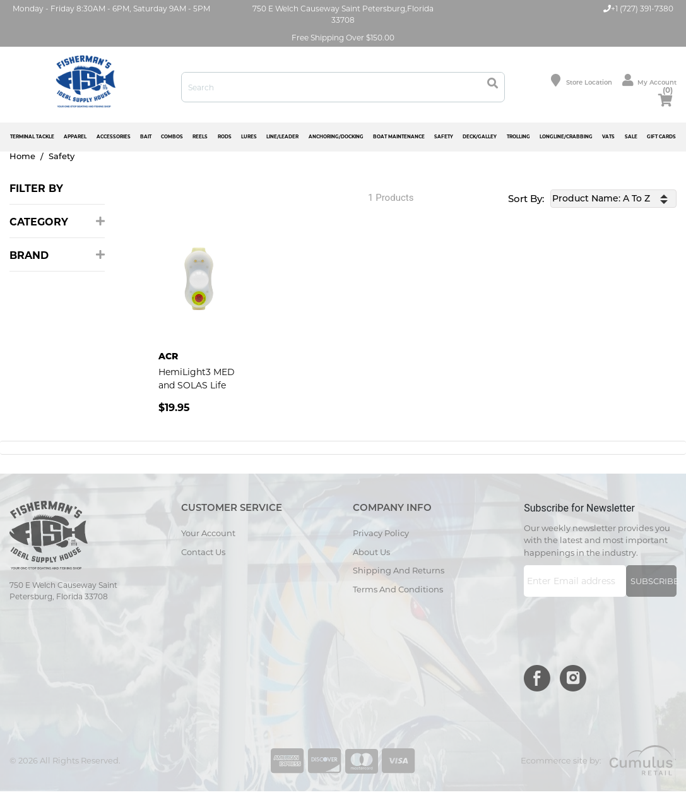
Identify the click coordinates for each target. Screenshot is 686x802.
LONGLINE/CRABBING (566, 137)
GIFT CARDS (661, 137)
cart (665, 98)
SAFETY (443, 137)
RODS (225, 137)
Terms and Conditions (398, 589)
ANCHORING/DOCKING (336, 137)
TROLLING (518, 137)
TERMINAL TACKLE (32, 137)
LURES (249, 137)
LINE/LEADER (282, 137)
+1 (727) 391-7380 (638, 8)
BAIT (145, 137)
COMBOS (172, 137)
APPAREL (75, 137)
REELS (200, 137)
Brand (57, 255)
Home (22, 156)
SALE (631, 137)
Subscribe (653, 581)
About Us (371, 552)
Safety (61, 156)
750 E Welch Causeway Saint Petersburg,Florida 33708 (343, 14)
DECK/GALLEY (480, 137)
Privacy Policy (381, 533)
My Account (649, 80)
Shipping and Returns (398, 570)
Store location (581, 80)
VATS (608, 137)
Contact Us (203, 552)
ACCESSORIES (114, 137)
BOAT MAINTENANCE (399, 137)
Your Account (208, 533)
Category (57, 222)
